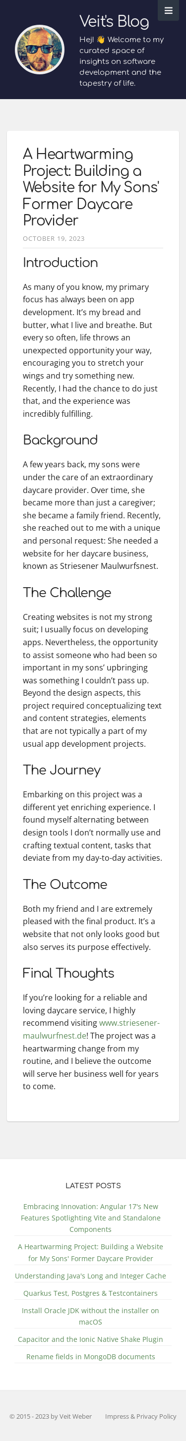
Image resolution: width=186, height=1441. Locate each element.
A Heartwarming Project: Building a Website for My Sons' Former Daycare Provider (91, 188)
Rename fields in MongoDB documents (90, 1356)
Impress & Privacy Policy (141, 1416)
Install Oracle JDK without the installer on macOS (90, 1316)
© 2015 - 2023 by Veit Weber (50, 1416)
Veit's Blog (114, 22)
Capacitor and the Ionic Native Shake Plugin (90, 1339)
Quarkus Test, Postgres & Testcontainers (90, 1293)
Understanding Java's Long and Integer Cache (90, 1275)
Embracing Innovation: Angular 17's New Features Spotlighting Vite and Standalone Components (91, 1218)
